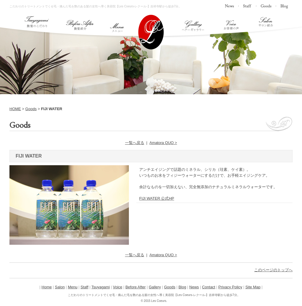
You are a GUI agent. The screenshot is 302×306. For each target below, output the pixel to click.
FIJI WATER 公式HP (156, 198)
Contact (208, 287)
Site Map (252, 287)
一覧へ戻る (134, 142)
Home (47, 287)
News (194, 287)
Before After (135, 287)
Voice (117, 287)
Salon (60, 287)
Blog (182, 287)
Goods (31, 109)
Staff (84, 287)
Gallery (155, 287)
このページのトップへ (273, 270)
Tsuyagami (100, 287)
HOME (15, 109)
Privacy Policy (230, 287)
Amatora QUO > (163, 142)
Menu (73, 287)
